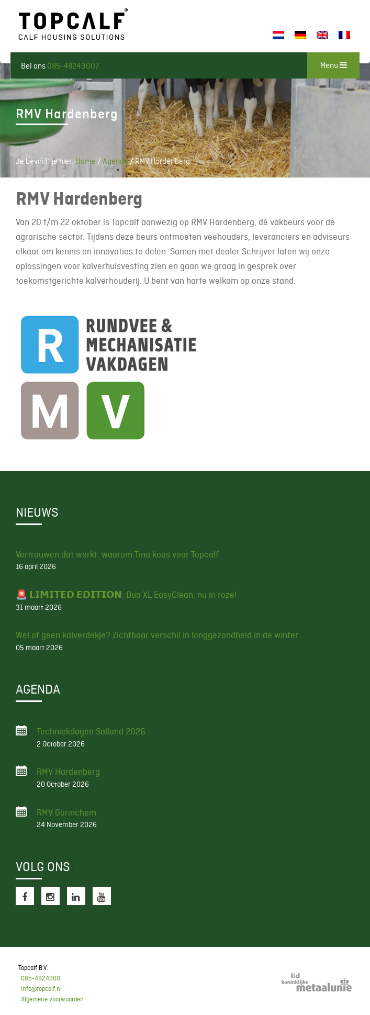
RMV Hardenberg (68, 771)
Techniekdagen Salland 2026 (91, 731)
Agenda (115, 161)
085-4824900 (40, 978)
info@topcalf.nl (41, 988)
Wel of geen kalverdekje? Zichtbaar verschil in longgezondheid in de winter (157, 635)
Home (86, 161)
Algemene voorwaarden (52, 999)
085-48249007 (73, 66)
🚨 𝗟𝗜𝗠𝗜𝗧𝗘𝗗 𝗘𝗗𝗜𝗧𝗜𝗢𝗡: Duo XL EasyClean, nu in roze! (126, 594)
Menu (333, 65)
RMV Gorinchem (66, 812)
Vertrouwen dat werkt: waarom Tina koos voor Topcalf (117, 554)
